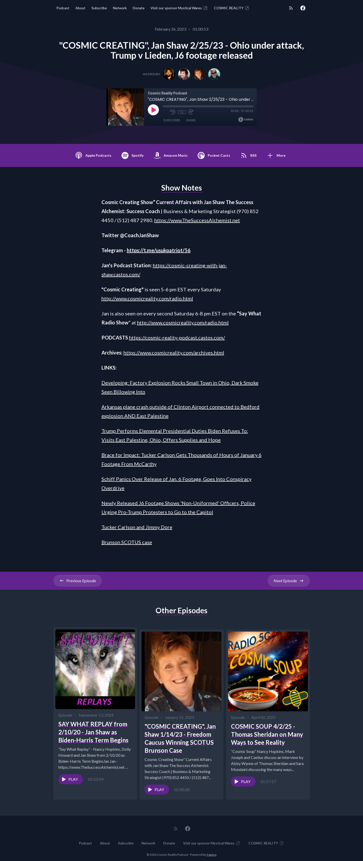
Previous (77, 581)
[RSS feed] (291, 8)
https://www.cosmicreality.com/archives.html (174, 353)
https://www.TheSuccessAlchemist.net (197, 220)
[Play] (153, 109)
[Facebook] (303, 8)
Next (289, 581)
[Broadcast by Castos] (245, 119)
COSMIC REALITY (232, 8)
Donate (139, 8)
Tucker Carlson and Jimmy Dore (136, 527)
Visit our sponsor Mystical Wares (179, 8)
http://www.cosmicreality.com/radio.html (147, 298)
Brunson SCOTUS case (126, 542)
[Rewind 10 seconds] (172, 112)
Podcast (62, 8)
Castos (211, 851)
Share (191, 120)
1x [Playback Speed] (181, 112)
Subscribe (99, 8)
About (80, 8)
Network (120, 8)
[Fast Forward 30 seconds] (190, 112)
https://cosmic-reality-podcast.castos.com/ (177, 337)
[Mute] (165, 112)
